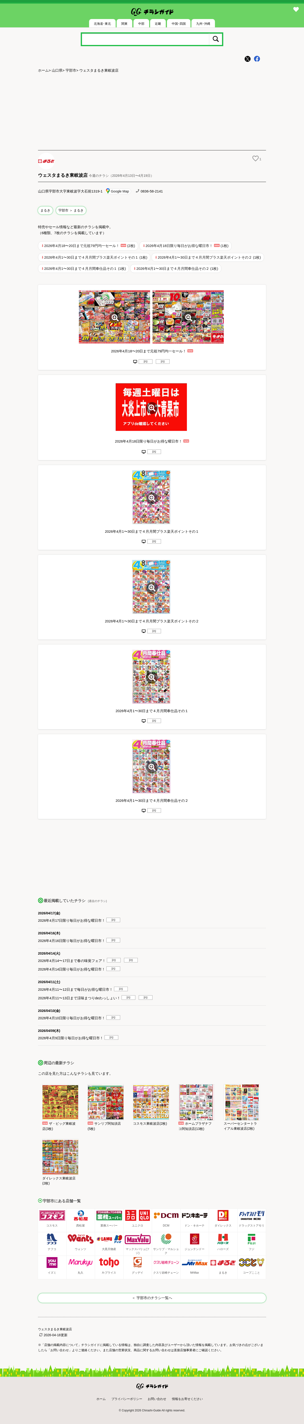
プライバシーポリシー (126, 1399)
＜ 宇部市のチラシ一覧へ (152, 1298)
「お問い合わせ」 (59, 1350)
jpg (145, 361)
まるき (45, 210)
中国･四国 (179, 23)
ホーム (43, 70)
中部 (141, 23)
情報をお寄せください (187, 1399)
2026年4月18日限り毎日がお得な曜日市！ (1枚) (187, 246)
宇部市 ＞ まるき (71, 210)
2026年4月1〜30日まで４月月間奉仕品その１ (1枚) (85, 268)
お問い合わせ (157, 1399)
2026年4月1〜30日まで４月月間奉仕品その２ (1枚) (177, 268)
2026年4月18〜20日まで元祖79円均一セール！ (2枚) (89, 246)
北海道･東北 (102, 23)
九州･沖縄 (203, 23)
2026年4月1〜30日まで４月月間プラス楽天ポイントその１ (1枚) (95, 257)
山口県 (57, 70)
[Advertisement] (152, 112)
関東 (124, 23)
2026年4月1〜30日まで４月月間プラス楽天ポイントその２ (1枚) (209, 257)
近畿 (158, 23)
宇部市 (71, 70)
